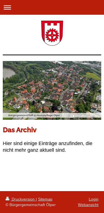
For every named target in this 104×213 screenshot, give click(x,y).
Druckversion (21, 199)
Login (93, 199)
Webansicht (88, 204)
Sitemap (45, 199)
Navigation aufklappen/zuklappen (52, 7)
